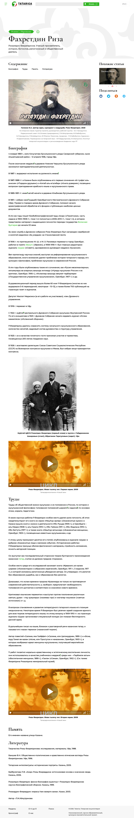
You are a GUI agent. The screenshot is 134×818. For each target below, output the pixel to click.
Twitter (108, 96)
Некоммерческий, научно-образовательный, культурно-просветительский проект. (86, 814)
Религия (14, 31)
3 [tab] (116, 86)
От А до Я (32, 809)
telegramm (124, 96)
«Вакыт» (29, 245)
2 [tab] (112, 86)
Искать (91, 4)
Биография (13, 69)
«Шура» (21, 248)
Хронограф (13, 813)
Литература (47, 69)
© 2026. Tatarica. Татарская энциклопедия (84, 809)
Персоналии (26, 31)
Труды (25, 69)
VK (101, 96)
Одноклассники (116, 96)
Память (35, 69)
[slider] (85, 123)
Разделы (12, 809)
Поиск (51, 809)
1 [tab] (108, 86)
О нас (30, 813)
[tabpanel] (112, 76)
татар (21, 559)
